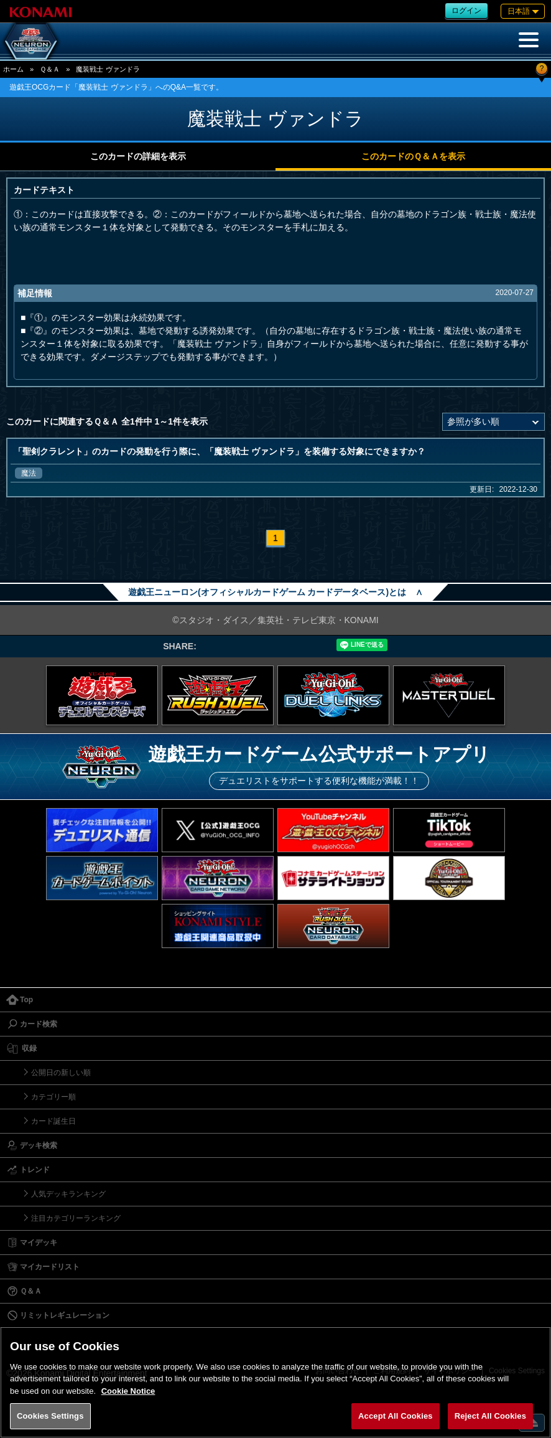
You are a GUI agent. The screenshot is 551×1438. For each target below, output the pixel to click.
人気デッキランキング (68, 1194)
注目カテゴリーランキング (76, 1218)
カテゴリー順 (53, 1097)
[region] (275, 1382)
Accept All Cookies (395, 1416)
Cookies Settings (50, 1416)
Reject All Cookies (490, 1416)
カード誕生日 (53, 1121)
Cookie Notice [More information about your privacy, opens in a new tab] (128, 1391)
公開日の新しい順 (61, 1072)
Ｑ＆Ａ (50, 69)
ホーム (13, 69)
